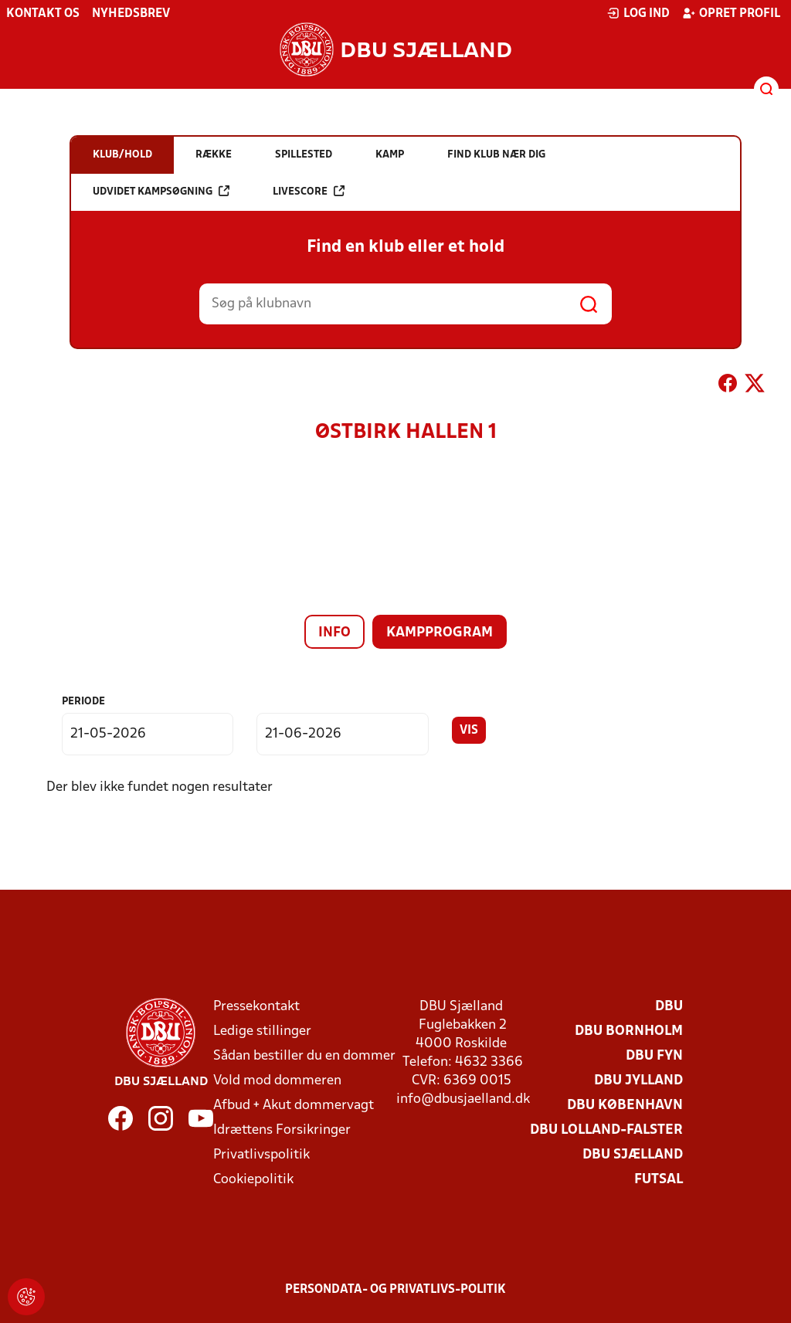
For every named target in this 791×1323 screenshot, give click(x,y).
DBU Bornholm (629, 1031)
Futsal (658, 1179)
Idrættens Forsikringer (282, 1130)
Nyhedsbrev (131, 13)
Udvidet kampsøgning (161, 191)
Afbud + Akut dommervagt (293, 1105)
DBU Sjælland (632, 1155)
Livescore (309, 191)
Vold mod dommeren (277, 1080)
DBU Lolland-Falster (606, 1130)
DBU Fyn (654, 1056)
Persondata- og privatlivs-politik (395, 1289)
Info (334, 632)
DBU (669, 1006)
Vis (469, 730)
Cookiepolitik (253, 1179)
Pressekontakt (256, 1006)
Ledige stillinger (262, 1031)
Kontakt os (43, 13)
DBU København (625, 1105)
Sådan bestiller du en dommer (304, 1056)
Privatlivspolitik (261, 1155)
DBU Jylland (638, 1080)
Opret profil (731, 13)
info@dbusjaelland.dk (463, 1099)
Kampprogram (439, 632)
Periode (83, 702)
